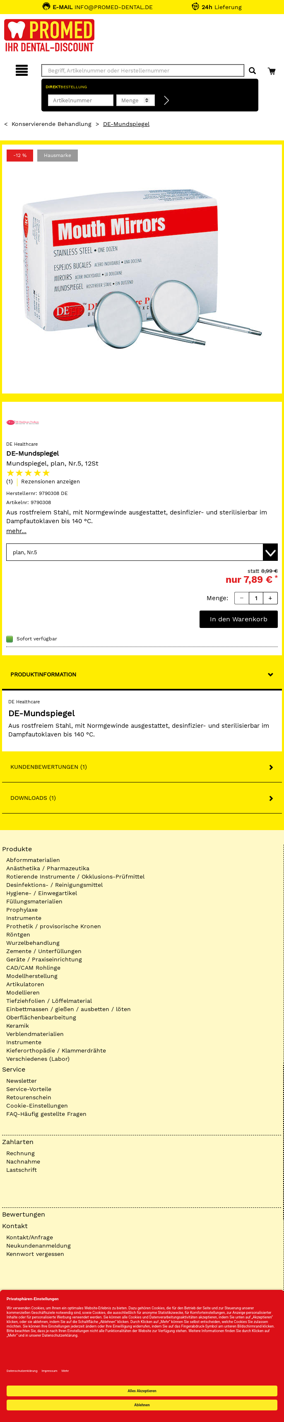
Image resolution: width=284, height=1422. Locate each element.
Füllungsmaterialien (34, 901)
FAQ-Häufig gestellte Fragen (46, 1114)
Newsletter (21, 1080)
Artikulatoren (25, 984)
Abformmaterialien (33, 860)
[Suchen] (252, 71)
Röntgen (18, 934)
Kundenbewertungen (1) (48, 766)
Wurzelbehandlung (33, 942)
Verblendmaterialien (35, 1034)
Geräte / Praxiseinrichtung (44, 959)
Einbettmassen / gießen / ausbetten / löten (68, 1009)
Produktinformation (43, 674)
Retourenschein (28, 1097)
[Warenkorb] (272, 69)
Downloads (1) (33, 797)
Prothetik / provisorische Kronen (53, 926)
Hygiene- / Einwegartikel (41, 893)
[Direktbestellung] (167, 100)
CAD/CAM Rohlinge (33, 967)
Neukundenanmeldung (38, 1245)
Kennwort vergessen (35, 1254)
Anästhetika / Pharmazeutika (47, 868)
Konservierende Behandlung (51, 124)
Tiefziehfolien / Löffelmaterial (49, 1000)
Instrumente (23, 918)
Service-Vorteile (28, 1089)
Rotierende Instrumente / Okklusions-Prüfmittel (75, 876)
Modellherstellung (32, 976)
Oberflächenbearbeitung (41, 1017)
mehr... (16, 531)
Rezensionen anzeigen (50, 481)
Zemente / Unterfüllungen (44, 951)
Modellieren (23, 992)
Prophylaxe (22, 909)
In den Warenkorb (238, 619)
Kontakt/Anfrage (29, 1237)
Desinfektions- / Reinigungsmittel (54, 884)
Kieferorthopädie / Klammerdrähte (56, 1050)
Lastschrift (21, 1169)
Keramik (17, 1025)
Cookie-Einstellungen (37, 1105)
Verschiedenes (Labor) (38, 1058)
